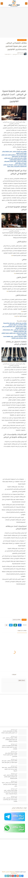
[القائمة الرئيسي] (26, 3)
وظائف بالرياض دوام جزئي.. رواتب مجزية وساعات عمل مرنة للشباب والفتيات (10, 799)
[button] (20, 625)
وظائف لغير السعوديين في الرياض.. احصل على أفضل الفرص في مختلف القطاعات (9, 747)
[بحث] (2, 3)
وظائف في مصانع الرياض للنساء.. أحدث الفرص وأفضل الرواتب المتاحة (9, 732)
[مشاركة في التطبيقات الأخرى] (6, 625)
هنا (12, 255)
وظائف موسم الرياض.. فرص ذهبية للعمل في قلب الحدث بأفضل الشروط (9, 769)
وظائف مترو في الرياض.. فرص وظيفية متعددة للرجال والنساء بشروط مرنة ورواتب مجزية (10, 792)
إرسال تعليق (22, 680)
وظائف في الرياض (16, 619)
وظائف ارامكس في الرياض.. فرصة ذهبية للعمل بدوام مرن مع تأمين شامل (9, 784)
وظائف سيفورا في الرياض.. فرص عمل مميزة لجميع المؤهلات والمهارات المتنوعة (10, 739)
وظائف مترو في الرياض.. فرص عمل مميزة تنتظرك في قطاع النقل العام (9, 761)
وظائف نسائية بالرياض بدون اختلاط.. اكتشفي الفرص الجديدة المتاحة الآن (10, 755)
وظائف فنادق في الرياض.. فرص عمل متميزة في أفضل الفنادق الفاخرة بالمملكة (10, 777)
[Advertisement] (14, 22)
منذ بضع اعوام (13, 729)
